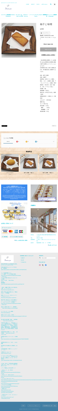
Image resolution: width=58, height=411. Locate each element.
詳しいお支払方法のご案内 (21, 240)
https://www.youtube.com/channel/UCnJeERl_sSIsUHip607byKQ (14, 269)
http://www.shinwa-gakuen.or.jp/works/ (8, 297)
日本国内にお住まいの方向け (48, 55)
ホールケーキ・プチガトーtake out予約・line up (22, 15)
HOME (27, 4)
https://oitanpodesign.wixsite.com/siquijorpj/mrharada (11, 360)
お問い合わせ (44, 4)
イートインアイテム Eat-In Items (36, 15)
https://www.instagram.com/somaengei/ (10, 308)
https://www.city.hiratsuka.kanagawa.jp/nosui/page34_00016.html (14, 316)
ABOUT (33, 4)
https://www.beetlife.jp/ (5, 312)
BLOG (38, 4)
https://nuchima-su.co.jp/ (6, 353)
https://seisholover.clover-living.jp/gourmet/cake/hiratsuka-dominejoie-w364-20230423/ (7, 391)
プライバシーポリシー (34, 405)
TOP (23, 405)
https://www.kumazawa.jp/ (8, 320)
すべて (8, 141)
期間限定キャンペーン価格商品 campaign (50, 15)
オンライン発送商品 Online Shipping (8, 15)
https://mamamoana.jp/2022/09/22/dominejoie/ (10, 383)
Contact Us (23, 262)
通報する (54, 125)
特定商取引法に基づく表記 (49, 405)
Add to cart (48, 49)
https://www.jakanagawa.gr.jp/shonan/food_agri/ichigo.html (12, 284)
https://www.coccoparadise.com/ (7, 289)
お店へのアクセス (53, 245)
